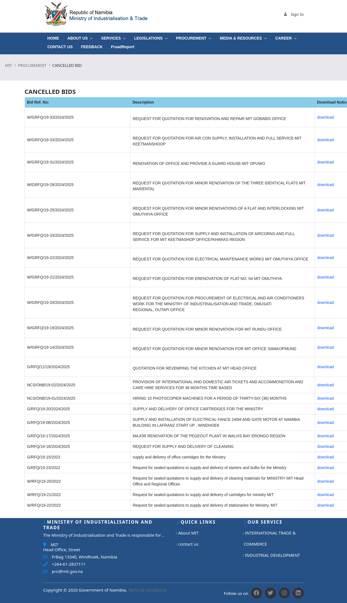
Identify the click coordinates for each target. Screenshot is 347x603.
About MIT (188, 533)
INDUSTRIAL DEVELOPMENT (272, 555)
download (325, 117)
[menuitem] (53, 37)
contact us (188, 544)
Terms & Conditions (147, 590)
